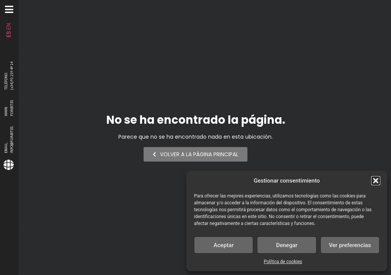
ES (9, 34)
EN (9, 26)
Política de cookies (283, 261)
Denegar (286, 245)
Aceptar (223, 245)
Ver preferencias (350, 245)
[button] (376, 180)
